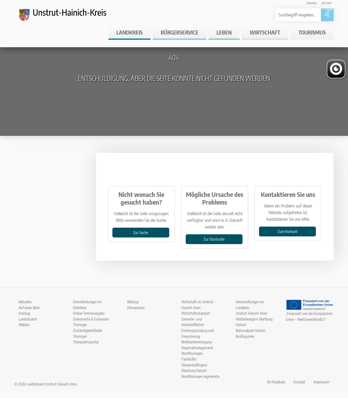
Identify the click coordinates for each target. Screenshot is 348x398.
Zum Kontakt (288, 231)
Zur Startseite (214, 238)
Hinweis (312, 3)
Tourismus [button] (312, 32)
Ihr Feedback (276, 381)
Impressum (321, 381)
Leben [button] (224, 32)
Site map (326, 3)
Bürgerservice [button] (179, 32)
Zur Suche (140, 232)
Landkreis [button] (129, 32)
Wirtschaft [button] (265, 32)
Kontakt (299, 381)
